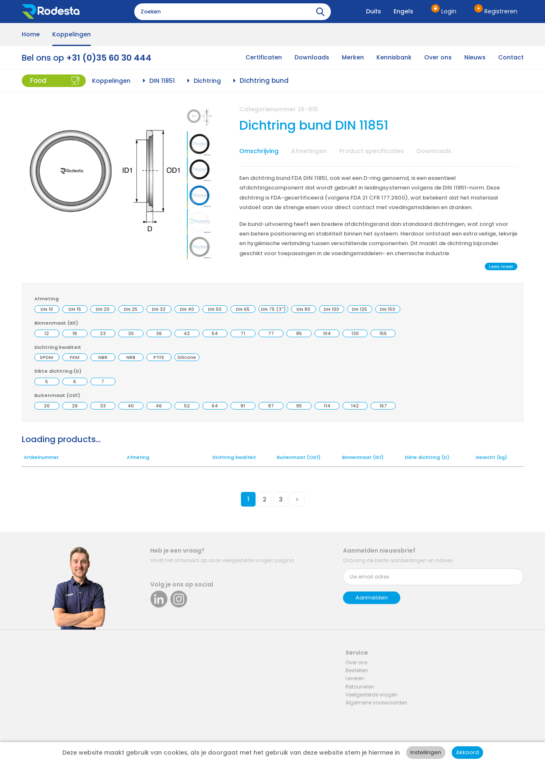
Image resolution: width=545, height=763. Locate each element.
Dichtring (207, 81)
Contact (511, 57)
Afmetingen (309, 151)
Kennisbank (394, 57)
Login (448, 11)
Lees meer (501, 266)
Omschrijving (259, 151)
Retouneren (359, 686)
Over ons (438, 57)
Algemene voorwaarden (376, 702)
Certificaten (264, 57)
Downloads (311, 57)
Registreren (500, 11)
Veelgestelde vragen (371, 694)
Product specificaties (371, 151)
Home (31, 34)
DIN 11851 (162, 81)
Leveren (354, 678)
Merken (353, 57)
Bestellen (356, 670)
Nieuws (475, 57)
